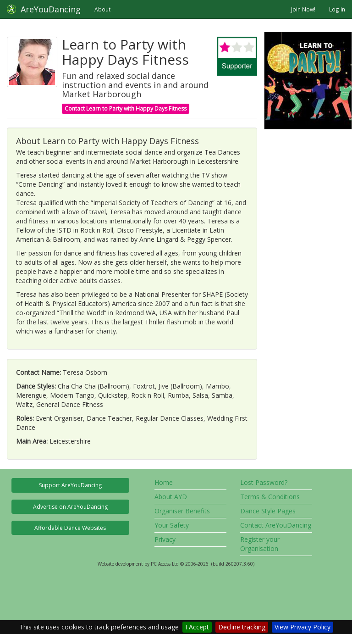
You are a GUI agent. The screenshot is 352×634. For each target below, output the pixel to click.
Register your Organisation (260, 544)
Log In (337, 9)
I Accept (197, 627)
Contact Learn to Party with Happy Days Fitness (126, 108)
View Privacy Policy (302, 627)
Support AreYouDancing (70, 485)
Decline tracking (241, 627)
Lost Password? (263, 482)
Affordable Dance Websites (70, 528)
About (102, 9)
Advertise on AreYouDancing (70, 507)
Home (163, 482)
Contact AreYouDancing (275, 525)
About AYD (170, 496)
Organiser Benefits (182, 510)
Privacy (165, 539)
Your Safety (171, 525)
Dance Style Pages (268, 510)
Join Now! (303, 9)
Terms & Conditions (270, 496)
